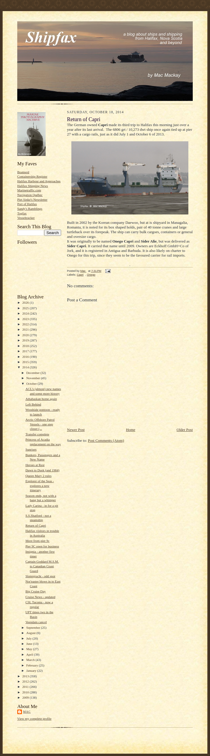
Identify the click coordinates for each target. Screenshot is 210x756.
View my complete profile (34, 718)
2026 (26, 302)
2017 (26, 351)
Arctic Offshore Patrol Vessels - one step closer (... (40, 424)
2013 (26, 676)
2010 (26, 692)
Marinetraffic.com (29, 190)
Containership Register (32, 176)
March (31, 660)
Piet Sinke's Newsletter (32, 199)
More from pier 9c (37, 540)
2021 (26, 329)
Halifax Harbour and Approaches (39, 181)
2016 (26, 356)
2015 (26, 362)
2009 (26, 697)
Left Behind (33, 404)
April (30, 654)
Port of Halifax (27, 204)
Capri (80, 274)
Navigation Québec (30, 195)
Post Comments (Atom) (106, 440)
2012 (26, 681)
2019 (26, 340)
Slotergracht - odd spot (40, 576)
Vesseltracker (26, 217)
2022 (26, 324)
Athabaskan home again (41, 399)
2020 (26, 335)
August (31, 633)
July (29, 638)
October (32, 383)
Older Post (185, 429)
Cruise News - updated (40, 597)
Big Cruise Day (35, 591)
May (29, 649)
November (33, 378)
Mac (27, 711)
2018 (26, 346)
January (31, 670)
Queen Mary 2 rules (38, 475)
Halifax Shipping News (32, 186)
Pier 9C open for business (42, 546)
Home (130, 429)
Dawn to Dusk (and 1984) (42, 470)
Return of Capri (35, 525)
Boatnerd (23, 172)
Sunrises (31, 449)
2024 (26, 313)
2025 (26, 308)
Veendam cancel (36, 622)
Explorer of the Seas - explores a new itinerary (39, 485)
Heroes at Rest (34, 465)
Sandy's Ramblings (29, 208)
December (33, 372)
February (32, 665)
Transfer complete (37, 434)
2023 (26, 319)
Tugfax (22, 213)
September (33, 627)
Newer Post (76, 429)
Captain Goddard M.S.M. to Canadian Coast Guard (42, 566)
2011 (26, 686)
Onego (91, 274)
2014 (26, 367)
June (29, 643)
